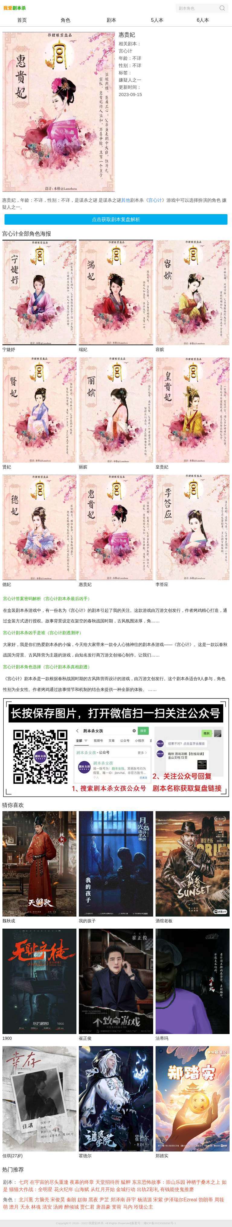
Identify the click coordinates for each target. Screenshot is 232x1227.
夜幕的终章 (82, 1182)
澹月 (14, 1206)
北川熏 (26, 1199)
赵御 (82, 1199)
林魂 (36, 1206)
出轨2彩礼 (148, 1189)
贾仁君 (88, 1206)
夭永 (25, 1206)
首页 (22, 20)
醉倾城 (72, 1206)
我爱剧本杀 (96, 1223)
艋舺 (126, 1182)
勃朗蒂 (206, 1199)
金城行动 (126, 1189)
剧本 (111, 20)
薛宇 (131, 1199)
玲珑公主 (144, 1206)
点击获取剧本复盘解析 (116, 219)
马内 (128, 1206)
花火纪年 (64, 1189)
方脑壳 (42, 1199)
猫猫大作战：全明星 (31, 1189)
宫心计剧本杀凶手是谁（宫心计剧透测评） (43, 632)
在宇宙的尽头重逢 (50, 1182)
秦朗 (71, 1199)
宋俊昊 (58, 1199)
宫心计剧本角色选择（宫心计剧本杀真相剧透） (47, 666)
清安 (47, 1206)
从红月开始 (103, 1189)
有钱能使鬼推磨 (177, 1189)
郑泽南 (118, 1199)
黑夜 (94, 1199)
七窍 (24, 1182)
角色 (65, 20)
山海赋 (82, 1189)
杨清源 (145, 1199)
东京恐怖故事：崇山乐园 (159, 1182)
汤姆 (58, 1206)
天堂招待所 (108, 1182)
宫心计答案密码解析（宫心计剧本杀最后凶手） (47, 598)
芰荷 (117, 1206)
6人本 (203, 20)
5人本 (157, 20)
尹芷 (104, 1199)
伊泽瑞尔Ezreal (181, 1199)
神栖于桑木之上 (203, 1182)
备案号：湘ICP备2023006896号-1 (153, 1223)
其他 (125, 200)
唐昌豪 (104, 1206)
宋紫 (158, 1199)
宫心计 (155, 200)
